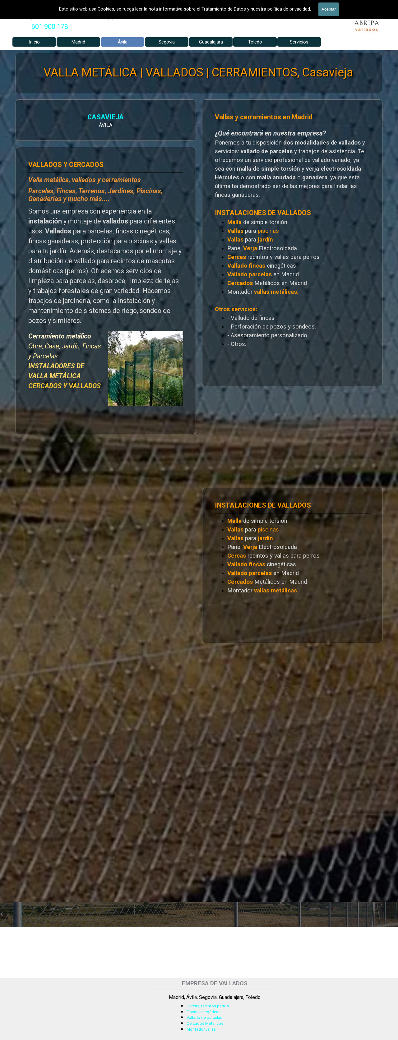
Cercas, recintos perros (208, 1006)
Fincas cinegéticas (203, 1012)
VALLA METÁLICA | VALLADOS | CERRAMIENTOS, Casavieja (198, 72)
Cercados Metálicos (205, 1023)
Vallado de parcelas (204, 1017)
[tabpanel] (50, 27)
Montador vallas (201, 1029)
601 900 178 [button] (49, 26)
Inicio (34, 42)
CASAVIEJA (99, 117)
